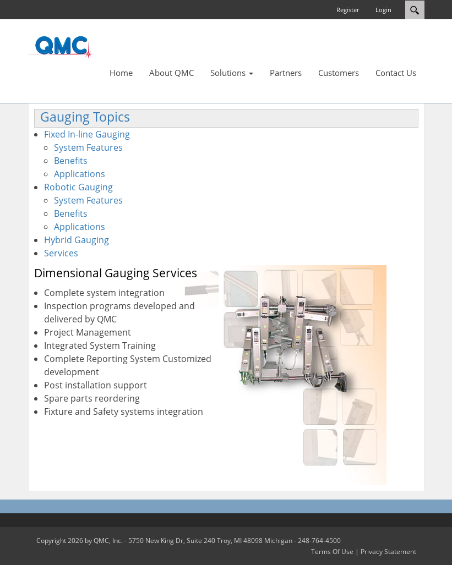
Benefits (71, 161)
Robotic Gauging (78, 187)
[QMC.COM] (61, 47)
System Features (88, 147)
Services (61, 253)
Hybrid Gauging (76, 240)
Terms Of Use (332, 551)
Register (347, 10)
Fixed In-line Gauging (87, 134)
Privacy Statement (388, 551)
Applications (79, 174)
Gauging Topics (85, 116)
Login (383, 10)
